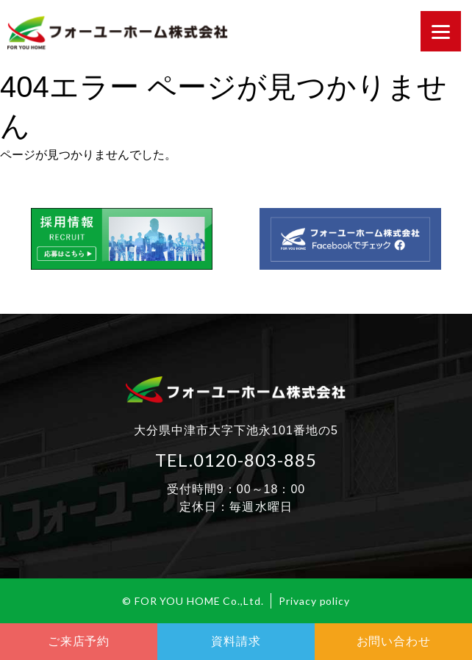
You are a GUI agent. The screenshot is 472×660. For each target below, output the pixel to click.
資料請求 (235, 641)
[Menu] (441, 31)
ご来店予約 (79, 641)
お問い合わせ (394, 641)
